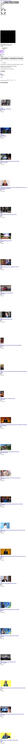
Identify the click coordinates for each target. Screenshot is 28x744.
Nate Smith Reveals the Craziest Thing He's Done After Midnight (10, 345)
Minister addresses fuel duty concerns (6, 319)
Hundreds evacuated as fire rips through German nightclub (9, 161)
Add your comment (3, 80)
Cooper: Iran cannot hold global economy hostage (8, 583)
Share (5, 44)
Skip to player (2, 0)
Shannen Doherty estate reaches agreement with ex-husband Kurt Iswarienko (12, 530)
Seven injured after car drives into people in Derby (8, 214)
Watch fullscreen (3, 12)
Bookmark (10, 44)
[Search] (1, 5)
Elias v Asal (2, 135)
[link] (14, 54)
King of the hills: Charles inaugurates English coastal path (9, 451)
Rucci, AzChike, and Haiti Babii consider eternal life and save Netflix (11, 504)
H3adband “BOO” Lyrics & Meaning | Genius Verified (9, 740)
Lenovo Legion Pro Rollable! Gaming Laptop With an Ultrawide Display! (12, 714)
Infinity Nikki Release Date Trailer (6, 240)
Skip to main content (8, 0)
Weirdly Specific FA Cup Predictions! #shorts (7, 398)
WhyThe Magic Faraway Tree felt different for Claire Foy (9, 266)
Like (2, 44)
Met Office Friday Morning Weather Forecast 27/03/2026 (9, 635)
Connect (2, 8)
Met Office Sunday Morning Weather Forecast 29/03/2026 (9, 609)
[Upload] (1, 7)
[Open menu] (1, 3)
